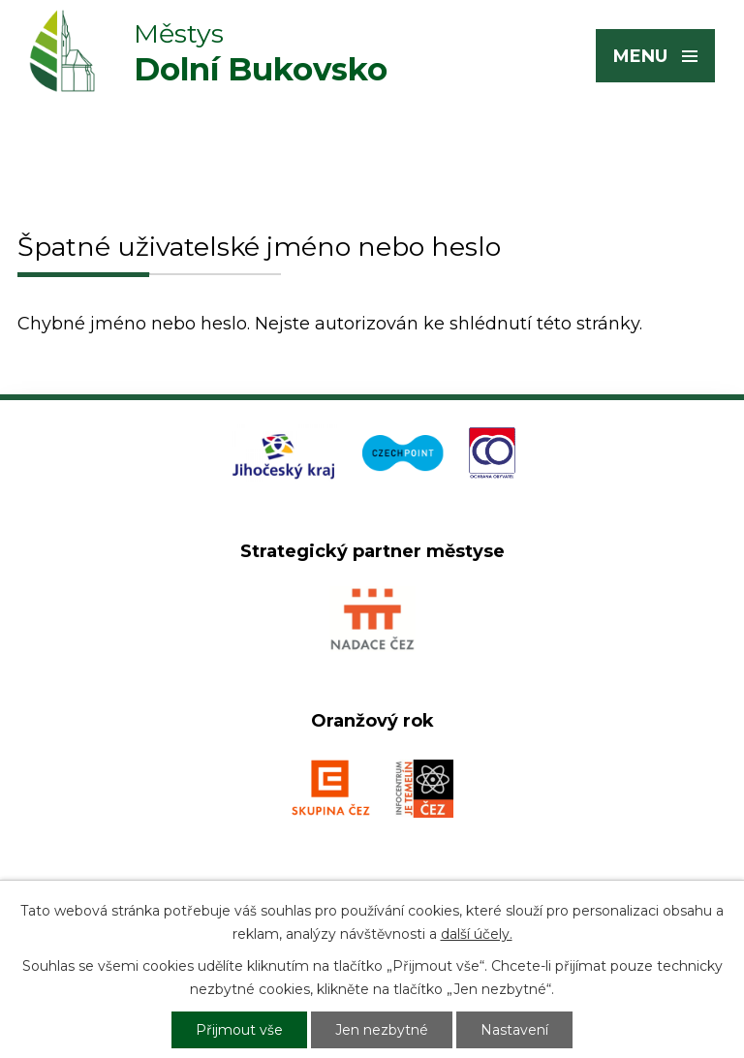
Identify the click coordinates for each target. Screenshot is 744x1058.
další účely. (476, 934)
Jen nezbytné (381, 1030)
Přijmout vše (239, 1030)
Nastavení (514, 1030)
